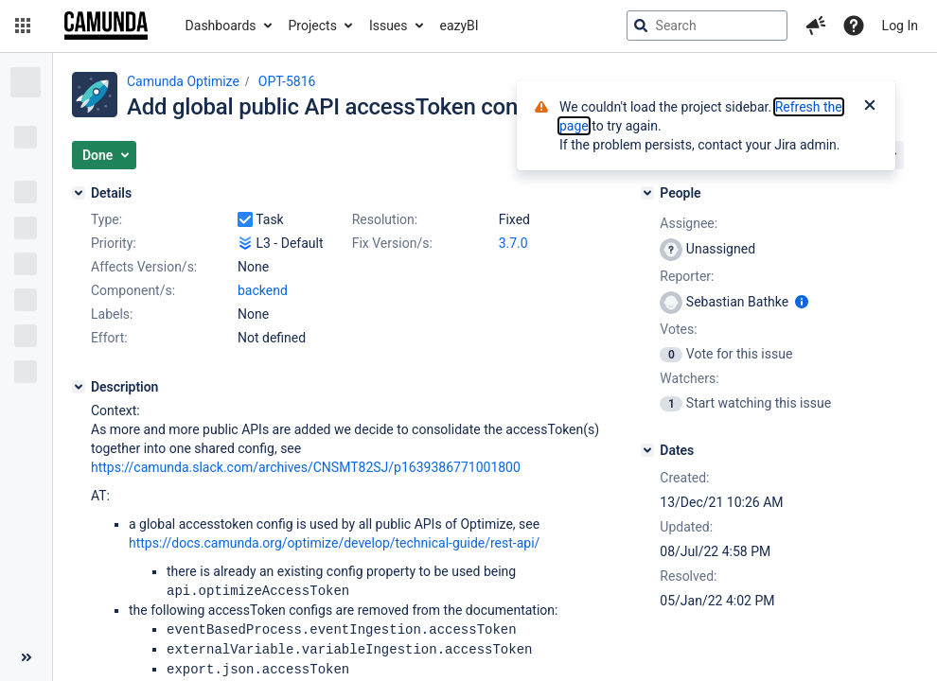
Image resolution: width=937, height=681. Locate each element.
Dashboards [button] (221, 25)
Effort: (109, 337)
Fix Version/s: (392, 243)
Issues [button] (388, 25)
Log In (900, 25)
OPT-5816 (287, 81)
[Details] (78, 193)
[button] (22, 25)
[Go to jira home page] (106, 25)
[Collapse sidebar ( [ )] (26, 657)
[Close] (869, 106)
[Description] (78, 386)
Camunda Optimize (183, 81)
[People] (647, 193)
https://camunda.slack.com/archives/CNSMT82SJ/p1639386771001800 (306, 467)
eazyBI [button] (459, 25)
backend (263, 290)
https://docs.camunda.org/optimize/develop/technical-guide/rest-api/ (334, 542)
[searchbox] (707, 25)
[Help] (854, 25)
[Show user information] (801, 301)
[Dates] (647, 450)
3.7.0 (513, 243)
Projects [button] (313, 25)
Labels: (112, 314)
